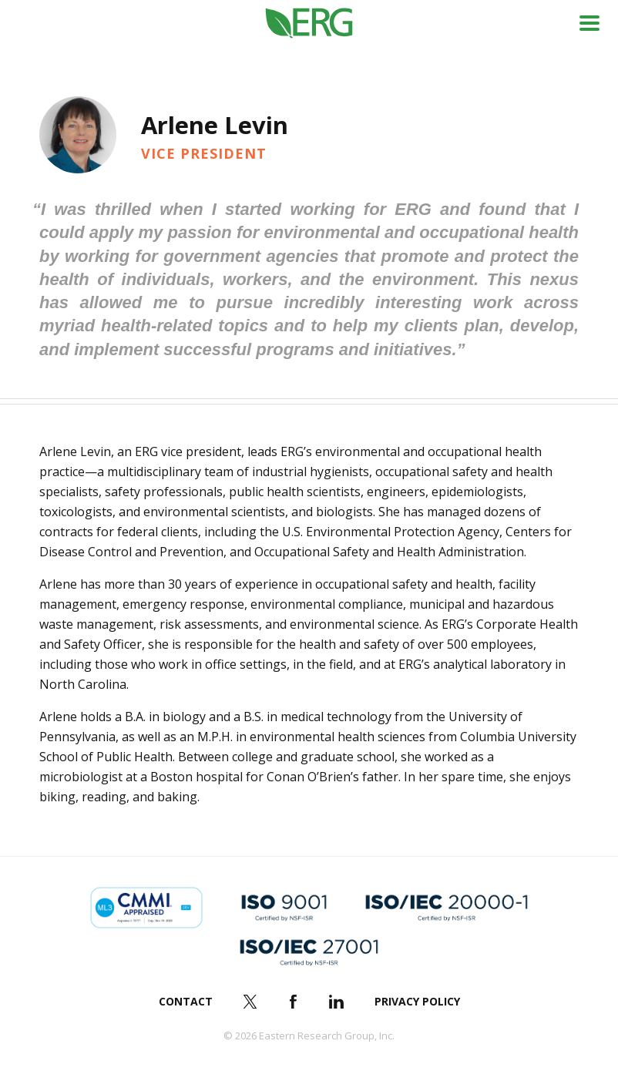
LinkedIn (336, 1001)
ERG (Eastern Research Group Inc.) (309, 23)
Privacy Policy (417, 1001)
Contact (186, 1001)
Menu (589, 23)
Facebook (293, 1001)
